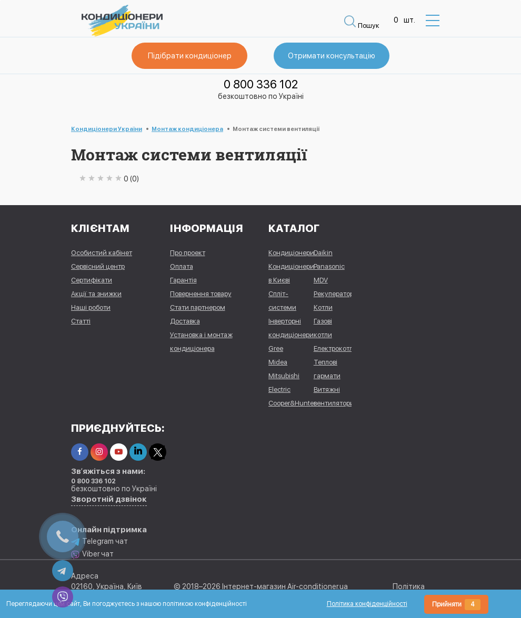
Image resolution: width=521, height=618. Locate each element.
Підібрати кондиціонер (190, 56)
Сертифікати (91, 280)
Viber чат (92, 554)
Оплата (181, 266)
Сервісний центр (98, 266)
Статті (81, 321)
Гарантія (183, 280)
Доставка (185, 321)
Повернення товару (201, 294)
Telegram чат (99, 541)
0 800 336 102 (261, 84)
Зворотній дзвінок (109, 499)
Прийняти (456, 604)
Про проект (187, 253)
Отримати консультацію (331, 56)
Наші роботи (91, 307)
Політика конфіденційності (367, 603)
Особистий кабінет (101, 253)
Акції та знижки (96, 294)
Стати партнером (197, 307)
